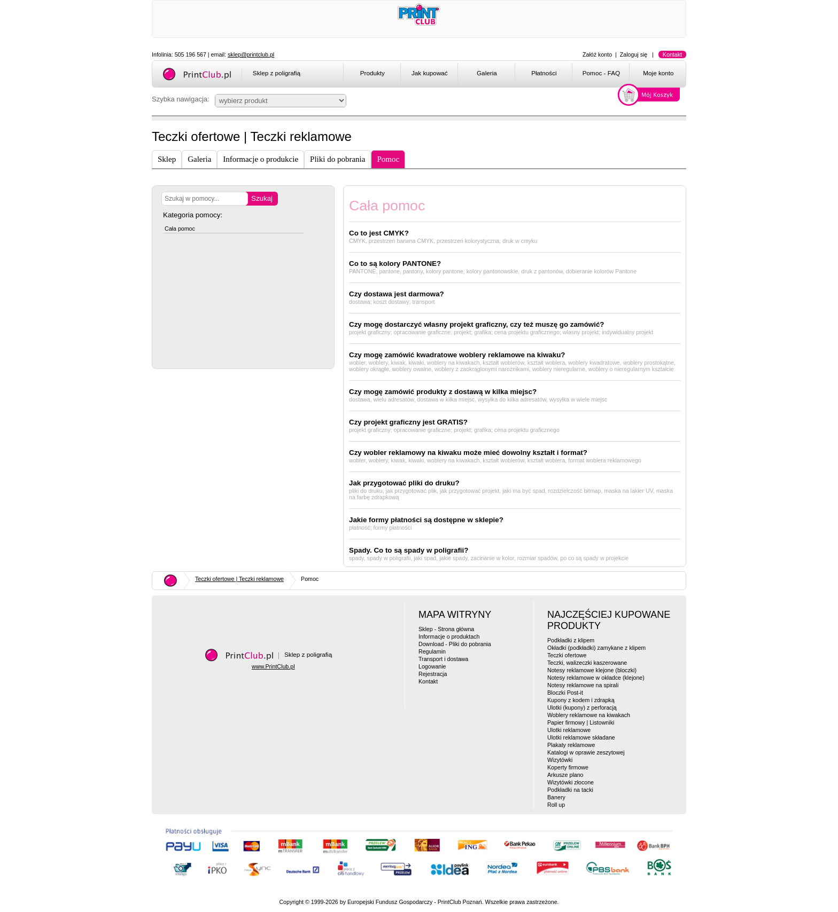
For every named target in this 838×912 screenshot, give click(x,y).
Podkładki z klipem (570, 640)
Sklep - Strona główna (446, 629)
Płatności (544, 72)
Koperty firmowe (567, 767)
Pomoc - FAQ (601, 72)
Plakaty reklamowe (571, 745)
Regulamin (432, 651)
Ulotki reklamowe (569, 730)
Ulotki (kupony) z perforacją (582, 707)
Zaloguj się (634, 54)
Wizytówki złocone (570, 782)
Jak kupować (430, 72)
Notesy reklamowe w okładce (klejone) (596, 677)
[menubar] (516, 75)
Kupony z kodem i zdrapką (581, 700)
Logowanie (432, 666)
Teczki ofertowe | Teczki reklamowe (239, 579)
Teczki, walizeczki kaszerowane (587, 662)
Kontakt (672, 54)
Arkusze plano (565, 775)
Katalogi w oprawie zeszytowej (586, 752)
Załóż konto (597, 54)
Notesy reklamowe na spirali (582, 685)
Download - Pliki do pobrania (454, 644)
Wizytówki (559, 760)
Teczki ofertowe (566, 655)
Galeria (487, 72)
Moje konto (658, 72)
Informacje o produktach (448, 636)
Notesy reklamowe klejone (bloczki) (592, 670)
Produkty (372, 72)
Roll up (556, 804)
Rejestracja (432, 674)
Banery (556, 797)
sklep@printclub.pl (251, 54)
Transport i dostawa (443, 659)
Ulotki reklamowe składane (581, 737)
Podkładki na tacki (570, 790)
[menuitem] (371, 75)
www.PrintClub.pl (273, 666)
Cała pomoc (180, 228)
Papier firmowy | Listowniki (580, 722)
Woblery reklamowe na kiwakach (588, 715)
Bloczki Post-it (565, 692)
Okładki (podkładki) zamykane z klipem (596, 647)
